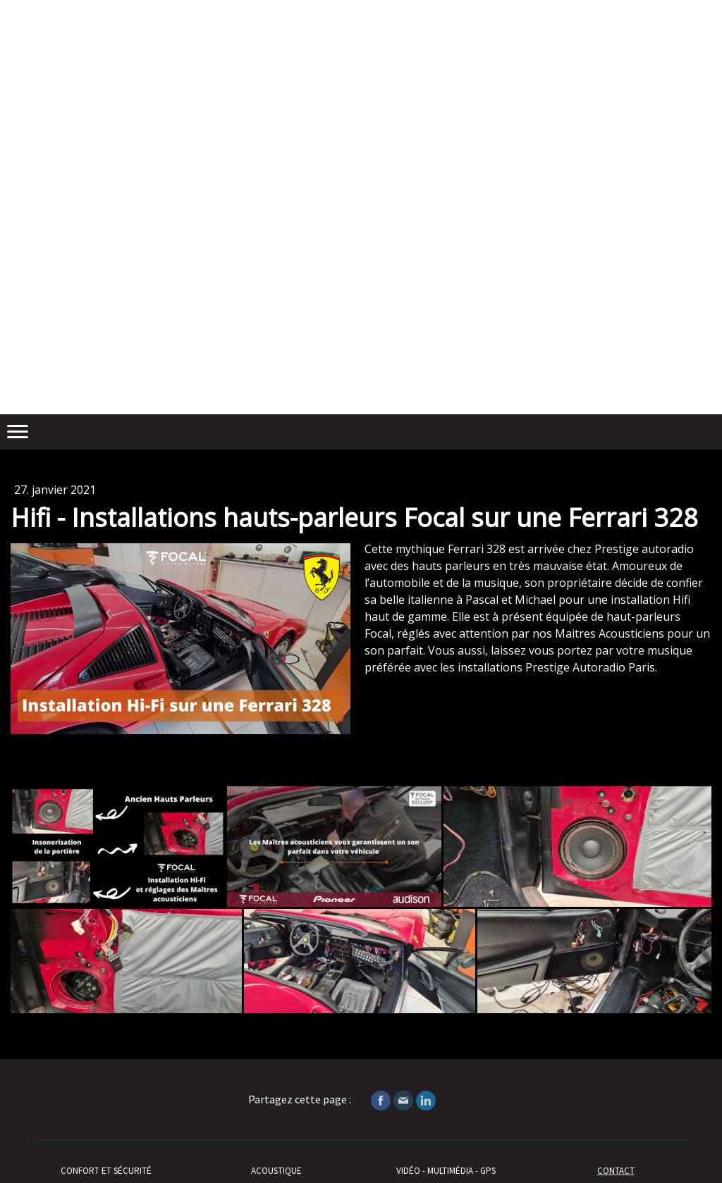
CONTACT (616, 1171)
